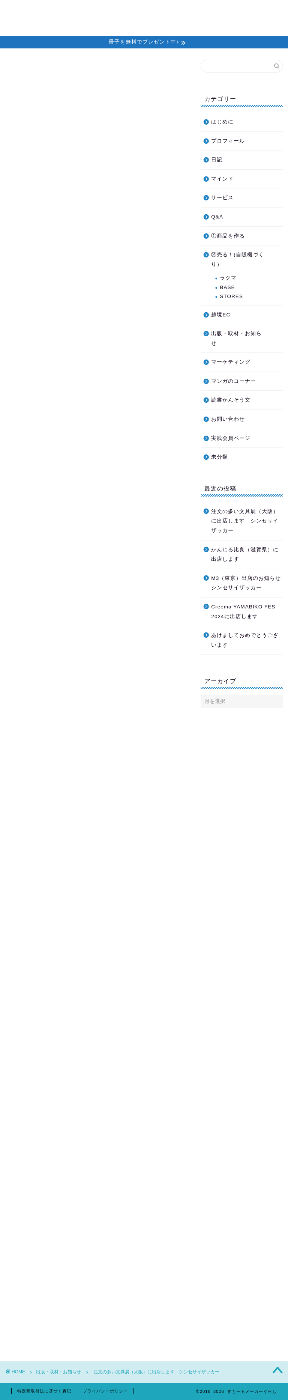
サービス (222, 197)
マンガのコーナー (233, 381)
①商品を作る (228, 236)
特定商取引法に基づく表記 (44, 1391)
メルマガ (105, 11)
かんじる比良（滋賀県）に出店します (245, 554)
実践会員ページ (230, 438)
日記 (216, 160)
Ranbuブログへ (96, 571)
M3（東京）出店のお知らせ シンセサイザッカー (246, 583)
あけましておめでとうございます (245, 640)
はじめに (222, 122)
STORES (231, 296)
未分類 (219, 457)
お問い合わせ (82, 26)
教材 (183, 11)
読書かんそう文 (230, 400)
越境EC (220, 315)
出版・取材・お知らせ (35, 71)
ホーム (74, 11)
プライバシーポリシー (105, 1391)
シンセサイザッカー (90, 999)
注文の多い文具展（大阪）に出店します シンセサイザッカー (245, 521)
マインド (222, 179)
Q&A (217, 217)
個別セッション (147, 11)
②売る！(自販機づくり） (237, 259)
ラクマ (228, 278)
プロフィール (217, 11)
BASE (227, 287)
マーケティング (230, 362)
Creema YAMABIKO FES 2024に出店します (243, 611)
